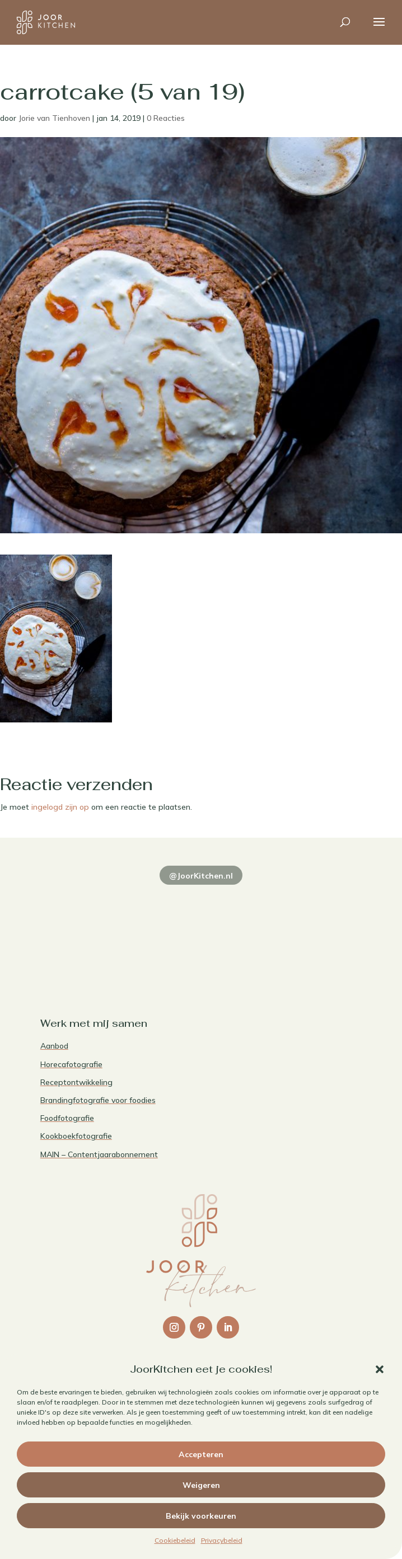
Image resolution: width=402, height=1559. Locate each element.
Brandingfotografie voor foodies (98, 1100)
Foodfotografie (67, 1118)
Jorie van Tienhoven (54, 118)
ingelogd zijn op (60, 807)
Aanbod (54, 1046)
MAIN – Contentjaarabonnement (99, 1154)
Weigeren (201, 1485)
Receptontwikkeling (76, 1082)
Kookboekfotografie (76, 1136)
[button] (379, 1369)
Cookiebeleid (175, 1540)
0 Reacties (166, 118)
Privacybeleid (221, 1540)
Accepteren (201, 1454)
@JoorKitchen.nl (201, 876)
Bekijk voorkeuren (201, 1516)
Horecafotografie (71, 1064)
